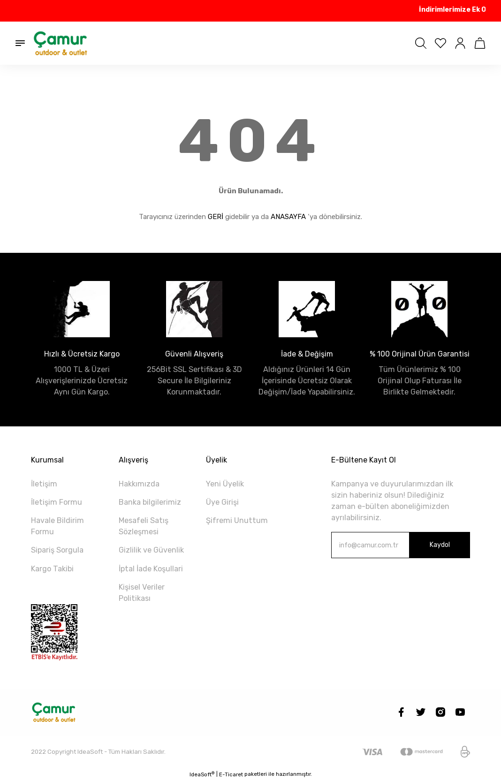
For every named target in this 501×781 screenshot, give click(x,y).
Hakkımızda (139, 483)
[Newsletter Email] (400, 545)
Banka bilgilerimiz (150, 502)
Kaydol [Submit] (439, 545)
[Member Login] (460, 43)
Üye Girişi (222, 502)
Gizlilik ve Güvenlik (151, 550)
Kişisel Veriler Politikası (142, 593)
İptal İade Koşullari (151, 568)
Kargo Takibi (52, 568)
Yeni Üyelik (225, 483)
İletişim (44, 483)
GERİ (215, 216)
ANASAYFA (288, 216)
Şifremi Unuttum (237, 520)
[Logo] (61, 43)
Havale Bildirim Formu (57, 526)
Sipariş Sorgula (57, 550)
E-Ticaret (231, 774)
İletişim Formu (56, 502)
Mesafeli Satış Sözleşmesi (143, 526)
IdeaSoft (202, 774)
